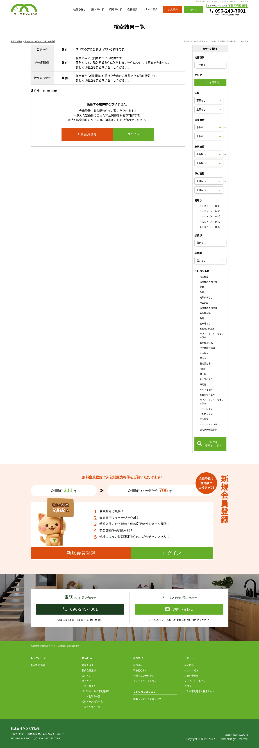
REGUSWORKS (242, 735)
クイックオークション (144, 681)
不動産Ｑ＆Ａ (89, 686)
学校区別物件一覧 (91, 707)
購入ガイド (94, 9)
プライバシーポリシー (196, 681)
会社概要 (131, 9)
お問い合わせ (191, 675)
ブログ (187, 686)
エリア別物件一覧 (91, 696)
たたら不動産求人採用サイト (199, 691)
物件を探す (75, 9)
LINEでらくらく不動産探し (96, 691)
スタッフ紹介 (150, 9)
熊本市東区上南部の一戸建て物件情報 (39, 42)
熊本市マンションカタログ (147, 699)
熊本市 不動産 (16, 42)
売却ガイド (113, 9)
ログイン (86, 675)
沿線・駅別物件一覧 (92, 701)
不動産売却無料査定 (143, 675)
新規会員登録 (89, 670)
